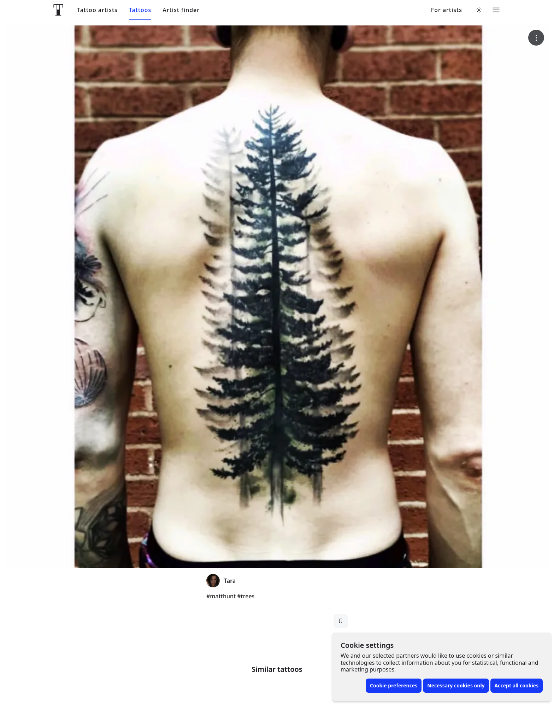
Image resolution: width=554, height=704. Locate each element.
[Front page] (58, 10)
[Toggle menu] (496, 10)
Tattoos (140, 10)
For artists (446, 10)
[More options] (536, 38)
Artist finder (181, 10)
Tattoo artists (97, 10)
